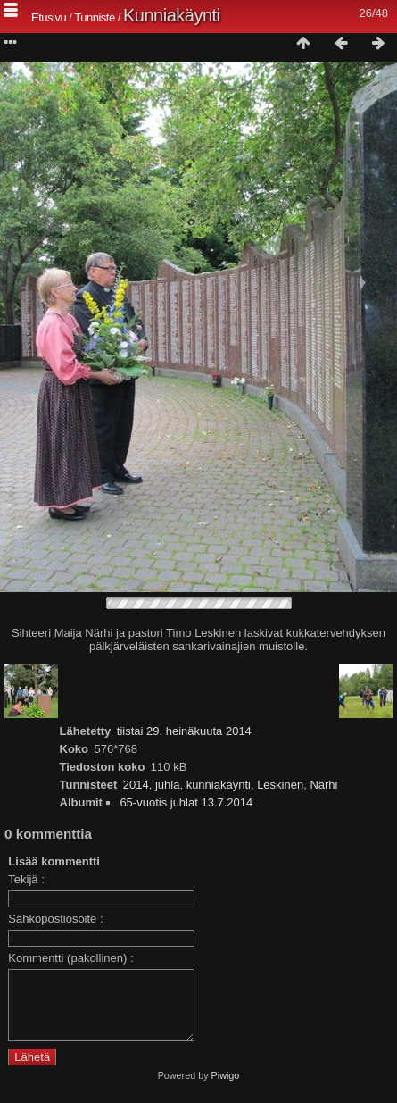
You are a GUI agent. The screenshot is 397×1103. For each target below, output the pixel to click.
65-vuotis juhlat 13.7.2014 (186, 802)
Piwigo (225, 1088)
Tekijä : (26, 879)
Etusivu (48, 17)
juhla (167, 784)
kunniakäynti (218, 784)
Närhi (323, 784)
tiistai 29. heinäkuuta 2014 (184, 731)
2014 (136, 784)
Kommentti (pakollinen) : (70, 958)
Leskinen (280, 784)
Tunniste (94, 17)
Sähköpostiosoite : (55, 918)
